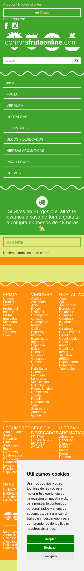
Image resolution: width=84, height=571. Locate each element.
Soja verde (11, 472)
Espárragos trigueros (39, 340)
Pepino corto (68, 362)
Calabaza (66, 315)
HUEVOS (14, 173)
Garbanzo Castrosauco (12, 453)
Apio (34, 305)
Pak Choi (38, 385)
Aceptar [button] (50, 539)
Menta (63, 450)
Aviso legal (11, 541)
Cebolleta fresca (66, 350)
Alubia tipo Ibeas (11, 447)
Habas (36, 362)
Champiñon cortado (39, 316)
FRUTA (12, 94)
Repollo (36, 398)
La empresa (12, 531)
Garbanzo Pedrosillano (12, 460)
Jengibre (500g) (65, 356)
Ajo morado (67, 305)
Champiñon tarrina (39, 323)
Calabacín (66, 312)
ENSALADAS (13, 493)
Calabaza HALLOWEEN (69, 330)
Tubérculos (67, 368)
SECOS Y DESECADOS (25, 139)
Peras (7, 328)
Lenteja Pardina (9, 467)
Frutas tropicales (10, 316)
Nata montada (13, 497)
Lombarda (38, 378)
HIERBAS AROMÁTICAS (25, 150)
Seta (34, 405)
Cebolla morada (64, 343)
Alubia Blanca (13, 432)
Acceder (9, 4)
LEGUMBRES (17, 128)
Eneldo (64, 447)
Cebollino (66, 440)
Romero (65, 457)
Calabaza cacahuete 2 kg (68, 322)
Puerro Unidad (42, 388)
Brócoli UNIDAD (37, 310)
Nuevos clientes (30, 4)
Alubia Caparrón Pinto (10, 439)
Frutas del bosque (10, 310)
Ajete (63, 298)
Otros (7, 325)
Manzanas (11, 322)
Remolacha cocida (39, 393)
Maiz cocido (40, 382)
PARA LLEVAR (18, 162)
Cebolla (64, 335)
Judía (35, 365)
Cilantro (65, 443)
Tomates (9, 332)
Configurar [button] (50, 556)
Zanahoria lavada (38, 413)
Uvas (7, 335)
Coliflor (36, 328)
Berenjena (66, 308)
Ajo (61, 302)
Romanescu (40, 402)
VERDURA (15, 105)
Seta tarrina (39, 408)
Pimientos (66, 365)
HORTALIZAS (17, 117)
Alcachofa (38, 302)
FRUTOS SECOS (38, 445)
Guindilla (37, 355)
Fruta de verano (9, 303)
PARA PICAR (13, 500)
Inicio (10, 83)
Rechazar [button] (50, 547)
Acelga (36, 298)
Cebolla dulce (69, 338)
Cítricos (8, 298)
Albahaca (66, 437)
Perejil (63, 453)
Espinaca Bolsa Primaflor (38, 348)
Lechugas (38, 375)
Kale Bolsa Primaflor (39, 370)
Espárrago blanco (38, 333)
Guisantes (38, 358)
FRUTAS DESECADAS (41, 438)
